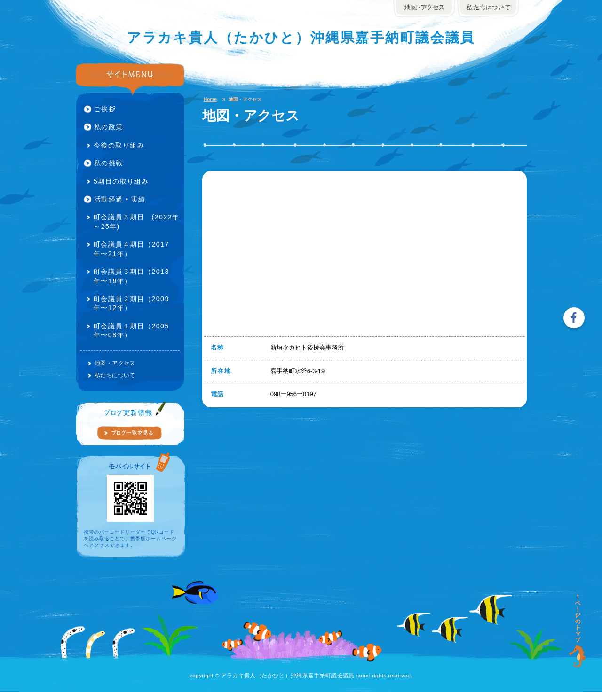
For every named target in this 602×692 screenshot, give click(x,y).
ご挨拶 (105, 109)
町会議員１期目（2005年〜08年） (131, 330)
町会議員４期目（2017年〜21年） (131, 249)
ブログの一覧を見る (129, 433)
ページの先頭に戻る (578, 631)
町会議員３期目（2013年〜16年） (131, 276)
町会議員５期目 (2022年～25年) (136, 221)
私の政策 (108, 127)
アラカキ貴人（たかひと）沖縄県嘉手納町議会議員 (301, 38)
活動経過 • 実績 (120, 199)
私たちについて (115, 375)
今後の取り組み (119, 145)
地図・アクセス (115, 363)
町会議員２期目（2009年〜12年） (131, 303)
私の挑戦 (108, 163)
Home (210, 99)
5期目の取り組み (121, 181)
